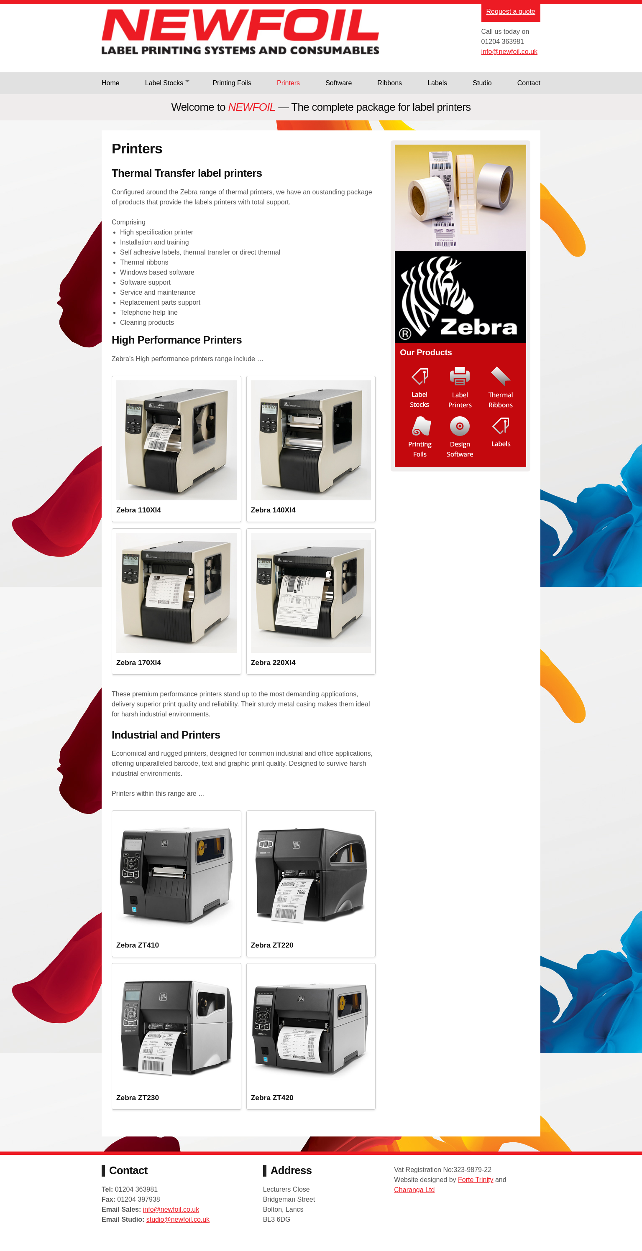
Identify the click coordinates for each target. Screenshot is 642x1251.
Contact (528, 83)
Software (338, 83)
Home (111, 83)
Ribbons (389, 83)
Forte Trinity (475, 1189)
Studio (482, 83)
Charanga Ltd (414, 1199)
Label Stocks (164, 83)
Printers (288, 83)
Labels (437, 83)
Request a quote (510, 11)
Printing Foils (231, 83)
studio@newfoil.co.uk (178, 1230)
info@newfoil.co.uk (509, 51)
